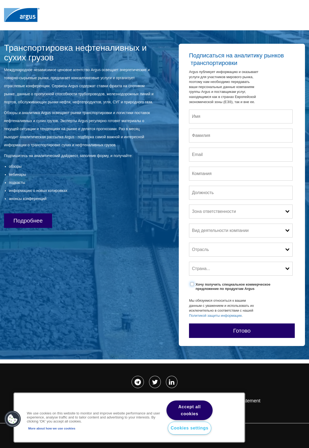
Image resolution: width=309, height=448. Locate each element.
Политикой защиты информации (215, 316)
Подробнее (28, 220)
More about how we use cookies (51, 428)
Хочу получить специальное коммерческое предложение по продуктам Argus (232, 286)
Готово (242, 330)
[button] (12, 419)
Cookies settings (190, 428)
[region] (129, 417)
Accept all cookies (189, 410)
